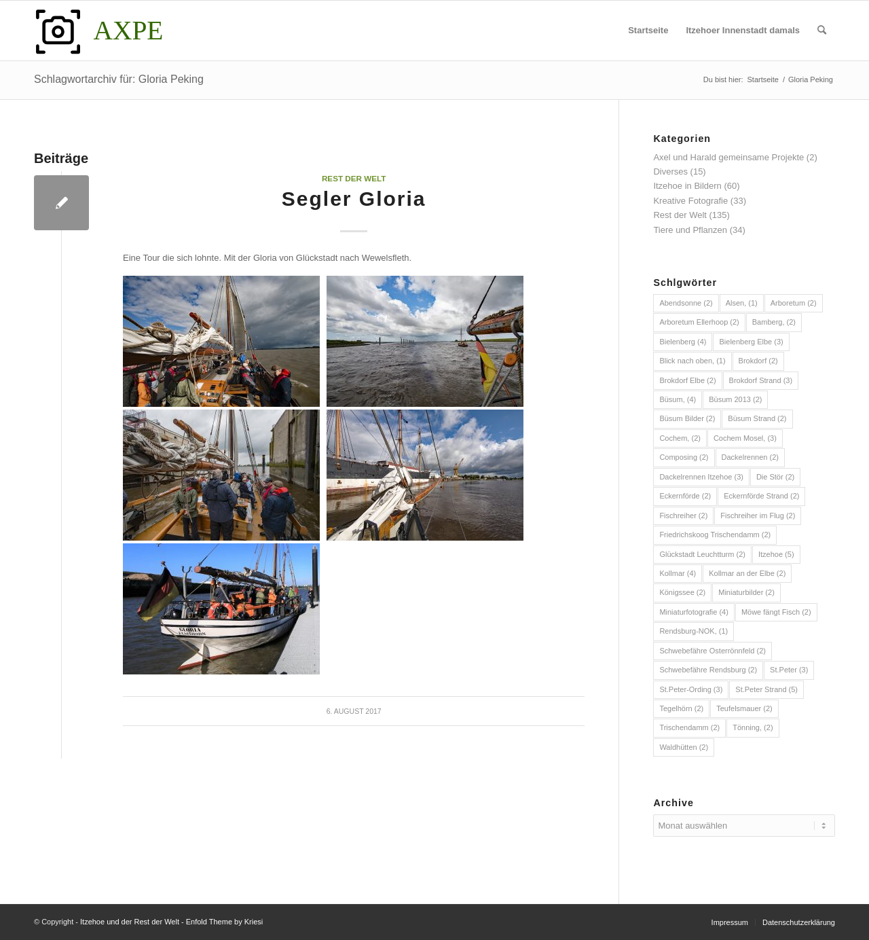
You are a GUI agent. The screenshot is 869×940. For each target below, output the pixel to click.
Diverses (670, 171)
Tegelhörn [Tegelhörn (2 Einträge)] (681, 708)
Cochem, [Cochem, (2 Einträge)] (680, 438)
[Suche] (822, 30)
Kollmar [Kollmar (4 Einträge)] (677, 573)
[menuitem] (648, 30)
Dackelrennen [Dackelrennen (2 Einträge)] (750, 457)
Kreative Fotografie (690, 201)
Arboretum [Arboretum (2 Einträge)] (794, 303)
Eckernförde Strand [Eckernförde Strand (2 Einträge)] (761, 496)
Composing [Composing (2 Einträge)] (683, 457)
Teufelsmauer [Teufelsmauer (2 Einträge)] (744, 708)
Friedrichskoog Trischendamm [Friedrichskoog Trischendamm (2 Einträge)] (715, 534)
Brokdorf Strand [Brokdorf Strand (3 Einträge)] (761, 380)
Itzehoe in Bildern (687, 186)
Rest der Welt (354, 178)
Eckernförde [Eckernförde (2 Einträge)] (685, 496)
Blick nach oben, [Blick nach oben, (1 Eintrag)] (692, 361)
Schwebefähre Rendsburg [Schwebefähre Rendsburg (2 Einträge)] (708, 670)
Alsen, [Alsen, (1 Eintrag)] (742, 303)
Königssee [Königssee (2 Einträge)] (682, 592)
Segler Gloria (354, 198)
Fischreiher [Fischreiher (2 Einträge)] (683, 515)
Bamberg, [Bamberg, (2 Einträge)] (774, 322)
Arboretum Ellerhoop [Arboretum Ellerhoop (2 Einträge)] (699, 322)
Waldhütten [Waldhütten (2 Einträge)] (683, 747)
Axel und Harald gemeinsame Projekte (728, 157)
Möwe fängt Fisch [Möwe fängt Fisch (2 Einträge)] (776, 612)
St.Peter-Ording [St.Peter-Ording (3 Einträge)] (690, 689)
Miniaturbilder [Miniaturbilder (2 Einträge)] (746, 592)
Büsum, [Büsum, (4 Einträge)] (677, 399)
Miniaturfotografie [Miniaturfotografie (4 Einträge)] (693, 612)
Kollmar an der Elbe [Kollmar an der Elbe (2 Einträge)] (747, 573)
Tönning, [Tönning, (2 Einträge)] (753, 727)
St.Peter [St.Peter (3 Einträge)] (789, 670)
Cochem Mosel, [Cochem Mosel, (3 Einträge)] (745, 438)
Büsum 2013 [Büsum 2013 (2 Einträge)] (735, 399)
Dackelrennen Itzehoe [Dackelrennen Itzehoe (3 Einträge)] (701, 477)
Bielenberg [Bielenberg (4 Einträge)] (682, 342)
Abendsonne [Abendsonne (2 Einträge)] (685, 303)
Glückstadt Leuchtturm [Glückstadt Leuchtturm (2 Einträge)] (702, 554)
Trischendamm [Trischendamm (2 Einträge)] (689, 727)
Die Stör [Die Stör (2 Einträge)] (775, 477)
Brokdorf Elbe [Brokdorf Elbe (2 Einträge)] (687, 380)
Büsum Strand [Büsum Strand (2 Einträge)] (757, 418)
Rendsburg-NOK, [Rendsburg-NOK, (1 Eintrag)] (693, 631)
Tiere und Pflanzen (690, 230)
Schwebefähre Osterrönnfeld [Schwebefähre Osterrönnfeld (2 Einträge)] (712, 651)
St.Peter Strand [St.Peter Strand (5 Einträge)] (766, 689)
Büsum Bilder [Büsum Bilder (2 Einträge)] (687, 418)
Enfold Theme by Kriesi (224, 922)
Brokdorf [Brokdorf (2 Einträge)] (758, 361)
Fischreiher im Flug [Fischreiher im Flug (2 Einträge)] (757, 515)
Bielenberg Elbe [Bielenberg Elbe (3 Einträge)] (751, 342)
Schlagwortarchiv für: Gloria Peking (119, 79)
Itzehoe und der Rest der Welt (129, 922)
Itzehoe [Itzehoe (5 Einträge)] (776, 554)
